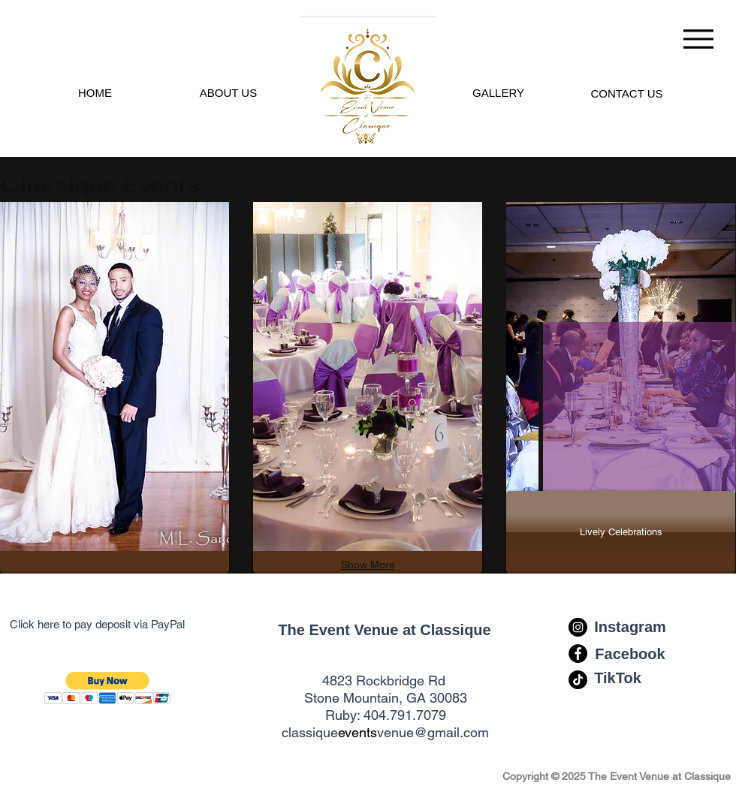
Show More (368, 565)
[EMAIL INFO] (626, 93)
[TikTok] (618, 678)
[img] (114, 376)
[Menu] (698, 39)
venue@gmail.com (433, 732)
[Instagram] (630, 627)
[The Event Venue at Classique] (384, 630)
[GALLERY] (498, 92)
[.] (367, 82)
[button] (108, 688)
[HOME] (95, 92)
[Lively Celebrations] (620, 532)
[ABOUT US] (228, 92)
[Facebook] (630, 654)
